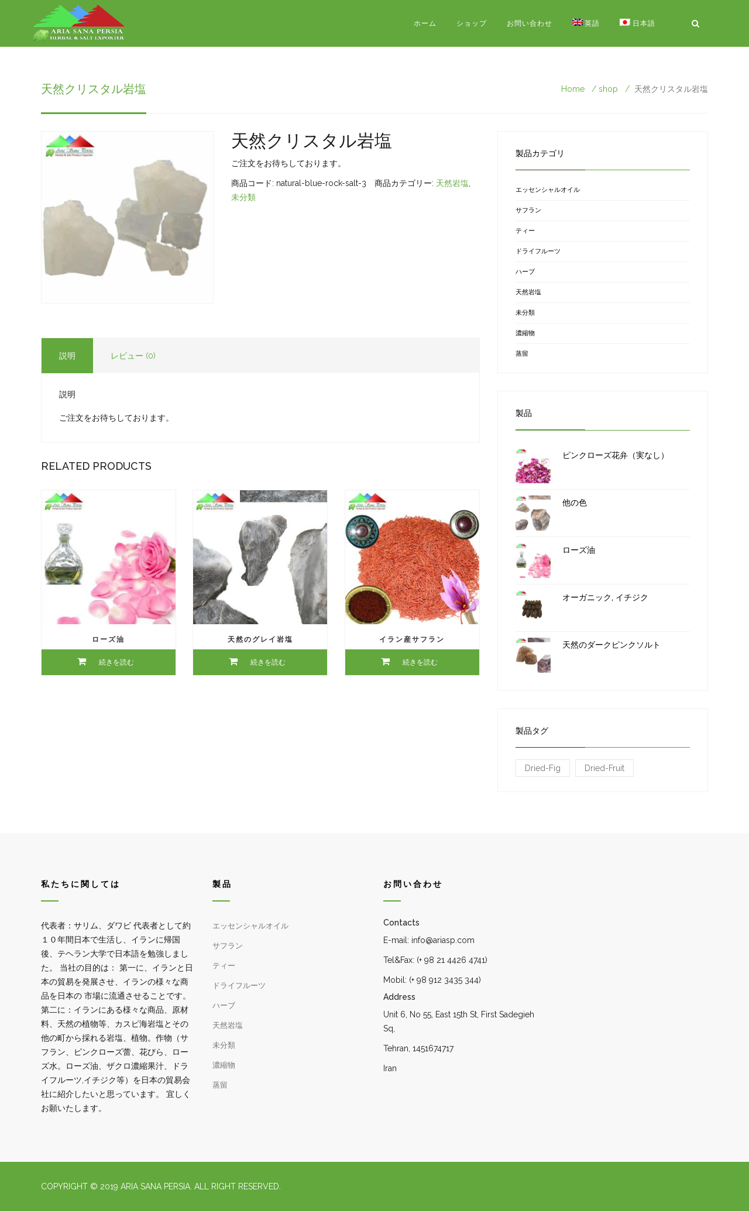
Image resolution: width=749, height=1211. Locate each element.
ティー (525, 231)
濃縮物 (525, 333)
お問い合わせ (529, 23)
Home (573, 89)
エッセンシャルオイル (548, 190)
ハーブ (525, 272)
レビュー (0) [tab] (133, 355)
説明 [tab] (67, 355)
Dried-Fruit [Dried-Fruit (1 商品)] (604, 768)
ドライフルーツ (538, 251)
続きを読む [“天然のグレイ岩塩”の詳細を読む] (268, 662)
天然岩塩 (452, 183)
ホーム (425, 23)
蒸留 (522, 353)
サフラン (528, 210)
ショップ (471, 23)
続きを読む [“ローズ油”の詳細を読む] (116, 662)
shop (608, 89)
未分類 (243, 197)
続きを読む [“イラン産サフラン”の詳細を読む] (420, 662)
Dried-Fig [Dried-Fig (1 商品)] (543, 768)
